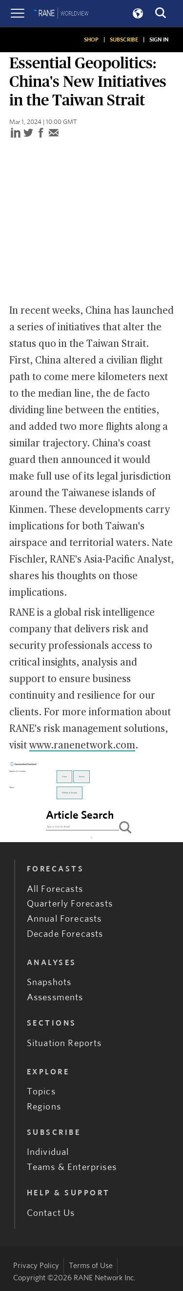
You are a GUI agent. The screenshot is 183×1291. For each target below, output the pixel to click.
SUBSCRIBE (124, 39)
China (64, 777)
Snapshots (49, 982)
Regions (44, 1106)
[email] (53, 133)
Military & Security (69, 793)
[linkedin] (15, 133)
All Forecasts (55, 889)
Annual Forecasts (64, 919)
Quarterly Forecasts (70, 903)
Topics (41, 1091)
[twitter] (28, 133)
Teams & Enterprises (72, 1167)
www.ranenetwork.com (82, 745)
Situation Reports (64, 1043)
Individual (48, 1152)
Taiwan (81, 777)
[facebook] (41, 133)
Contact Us (51, 1213)
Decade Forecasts (65, 934)
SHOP (91, 39)
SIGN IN (158, 39)
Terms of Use (91, 1266)
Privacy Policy (36, 1266)
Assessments (55, 997)
